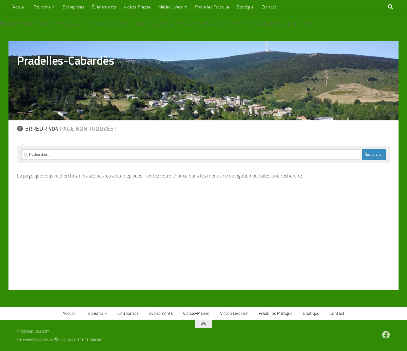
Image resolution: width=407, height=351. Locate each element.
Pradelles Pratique (212, 7)
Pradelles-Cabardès (65, 61)
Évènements (104, 7)
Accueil (19, 7)
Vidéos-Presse (137, 7)
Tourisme (42, 7)
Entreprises (73, 7)
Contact (268, 7)
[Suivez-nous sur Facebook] (386, 335)
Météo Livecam (172, 7)
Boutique (245, 7)
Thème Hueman (90, 339)
